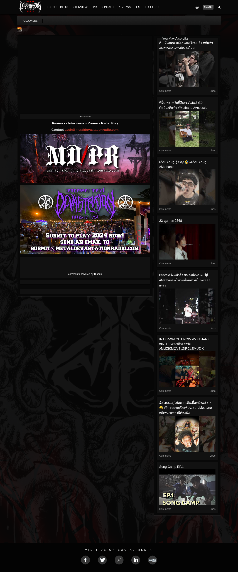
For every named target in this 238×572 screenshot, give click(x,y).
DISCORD (152, 7)
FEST (138, 7)
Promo (93, 123)
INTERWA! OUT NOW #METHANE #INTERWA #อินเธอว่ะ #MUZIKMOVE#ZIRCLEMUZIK (184, 344)
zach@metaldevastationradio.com (92, 130)
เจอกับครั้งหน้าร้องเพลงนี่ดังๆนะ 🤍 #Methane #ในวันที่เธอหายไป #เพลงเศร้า (184, 280)
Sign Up (208, 7)
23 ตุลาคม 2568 (170, 220)
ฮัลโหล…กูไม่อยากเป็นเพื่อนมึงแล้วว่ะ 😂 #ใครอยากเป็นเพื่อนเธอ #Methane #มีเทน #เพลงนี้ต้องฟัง (185, 408)
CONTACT (107, 7)
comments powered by (85, 274)
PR (95, 7)
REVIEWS (124, 7)
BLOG (64, 7)
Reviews (59, 123)
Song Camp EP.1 (171, 467)
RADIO (52, 7)
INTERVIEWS (80, 7)
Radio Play (109, 123)
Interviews (76, 123)
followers (30, 20)
